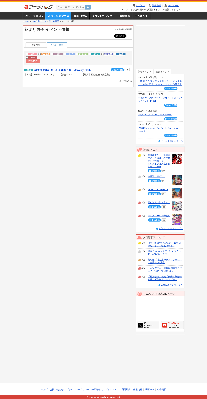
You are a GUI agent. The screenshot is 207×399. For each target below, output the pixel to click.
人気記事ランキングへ (172, 285)
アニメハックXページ (148, 325)
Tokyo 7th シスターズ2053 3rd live (155, 114)
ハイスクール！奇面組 (159, 215)
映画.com (149, 389)
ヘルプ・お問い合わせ (52, 389)
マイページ (173, 5)
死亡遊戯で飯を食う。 (159, 202)
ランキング (142, 16)
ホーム (26, 21)
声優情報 (125, 16)
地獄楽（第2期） (156, 176)
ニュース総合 (34, 16)
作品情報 (35, 45)
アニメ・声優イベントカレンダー (103, 16)
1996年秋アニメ (38, 21)
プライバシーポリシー (77, 389)
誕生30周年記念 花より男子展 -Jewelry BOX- (62, 70)
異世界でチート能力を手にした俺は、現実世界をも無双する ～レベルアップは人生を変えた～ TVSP (159, 161)
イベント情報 (57, 45)
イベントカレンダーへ (172, 141)
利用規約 (126, 389)
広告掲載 (161, 389)
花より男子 (54, 21)
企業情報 (137, 389)
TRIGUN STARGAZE (158, 189)
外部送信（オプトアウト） (105, 389)
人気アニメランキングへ (171, 228)
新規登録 (156, 5)
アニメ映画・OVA (80, 16)
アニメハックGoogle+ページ (172, 325)
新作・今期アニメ (58, 16)
